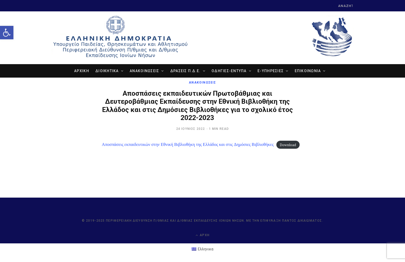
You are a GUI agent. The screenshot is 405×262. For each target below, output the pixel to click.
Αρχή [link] (202, 235)
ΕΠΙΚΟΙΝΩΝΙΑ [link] (308, 71)
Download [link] (288, 144)
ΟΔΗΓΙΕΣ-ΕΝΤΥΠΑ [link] (229, 71)
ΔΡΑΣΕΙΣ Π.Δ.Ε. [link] (185, 71)
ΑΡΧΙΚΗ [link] (81, 71)
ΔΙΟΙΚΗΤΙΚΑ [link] (107, 71)
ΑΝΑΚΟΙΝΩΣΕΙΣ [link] (144, 71)
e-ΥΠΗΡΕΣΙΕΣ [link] (271, 71)
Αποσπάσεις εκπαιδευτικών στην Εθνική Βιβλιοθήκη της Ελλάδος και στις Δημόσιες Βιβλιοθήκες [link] (188, 144)
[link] (6, 32)
